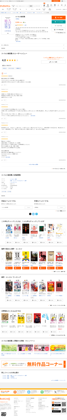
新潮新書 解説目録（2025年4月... (50, 263)
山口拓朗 (7, 237)
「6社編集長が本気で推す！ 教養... (17, 263)
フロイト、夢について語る (59, 235)
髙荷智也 (49, 295)
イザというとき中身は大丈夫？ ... (50, 293)
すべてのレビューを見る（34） (59, 168)
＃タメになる (11, 68)
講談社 (32, 265)
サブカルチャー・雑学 (22, 180)
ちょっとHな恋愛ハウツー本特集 (24, 353)
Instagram (16, 411)
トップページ (16, 399)
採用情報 (40, 402)
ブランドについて (41, 401)
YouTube (15, 413)
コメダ (5, 73)
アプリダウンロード (29, 402)
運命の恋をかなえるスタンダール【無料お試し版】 (61, 327)
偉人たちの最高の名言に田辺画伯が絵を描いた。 (29, 327)
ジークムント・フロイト (60, 237)
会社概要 (40, 399)
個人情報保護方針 (41, 405)
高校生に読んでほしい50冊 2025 (59, 263)
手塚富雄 (60, 295)
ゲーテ (57, 295)
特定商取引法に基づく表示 (43, 406)
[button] (9, 242)
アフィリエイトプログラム (31, 412)
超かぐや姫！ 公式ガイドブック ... (25, 293)
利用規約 (40, 403)
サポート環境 (28, 405)
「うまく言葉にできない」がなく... (8, 236)
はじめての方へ (59, 9)
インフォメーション (29, 408)
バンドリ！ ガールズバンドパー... (17, 293)
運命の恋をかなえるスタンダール (53, 327)
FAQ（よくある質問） (30, 406)
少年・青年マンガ (9, 9)
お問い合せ (28, 409)
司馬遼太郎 (41, 237)
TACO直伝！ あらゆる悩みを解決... (34, 236)
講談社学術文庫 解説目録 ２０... (42, 263)
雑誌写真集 (50, 9)
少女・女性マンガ (15, 9)
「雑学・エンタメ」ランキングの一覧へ (57, 305)
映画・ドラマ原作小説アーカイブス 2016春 (8, 354)
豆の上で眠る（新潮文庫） (16, 235)
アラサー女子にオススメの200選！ (41, 353)
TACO (32, 237)
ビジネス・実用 (13, 179)
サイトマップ (40, 409)
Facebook (16, 415)
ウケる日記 (44, 325)
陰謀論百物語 (25, 234)
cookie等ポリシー (41, 408)
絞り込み (13, 6)
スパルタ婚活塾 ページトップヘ (58, 380)
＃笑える (4, 68)
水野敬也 (17, 18)
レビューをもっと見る (33, 164)
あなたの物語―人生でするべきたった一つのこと (12, 327)
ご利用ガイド (64, 9)
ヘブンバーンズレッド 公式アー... (34, 293)
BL (20, 9)
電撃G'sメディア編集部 (43, 295)
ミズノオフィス (13, 182)
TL (26, 9)
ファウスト (58, 292)
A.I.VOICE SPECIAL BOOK (42, 293)
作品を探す (28, 401)
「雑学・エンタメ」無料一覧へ (59, 271)
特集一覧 (15, 402)
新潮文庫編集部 (25, 265)
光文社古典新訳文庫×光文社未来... (8, 263)
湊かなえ (15, 237)
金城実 (48, 237)
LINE (15, 408)
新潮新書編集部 (50, 265)
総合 (3, 9)
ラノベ (32, 9)
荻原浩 (23, 237)
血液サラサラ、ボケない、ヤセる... (50, 236)
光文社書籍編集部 (8, 265)
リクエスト (28, 411)
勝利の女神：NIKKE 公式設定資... (8, 293)
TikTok (15, 412)
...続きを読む (18, 41)
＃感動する (18, 68)
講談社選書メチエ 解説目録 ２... (34, 263)
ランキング (16, 403)
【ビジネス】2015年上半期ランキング (57, 354)
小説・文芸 (38, 9)
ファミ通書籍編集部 (9, 295)
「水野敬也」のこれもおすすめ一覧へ (58, 335)
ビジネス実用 (44, 9)
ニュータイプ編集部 (26, 295)
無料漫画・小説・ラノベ (18, 401)
